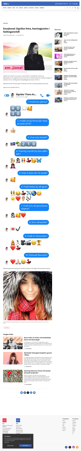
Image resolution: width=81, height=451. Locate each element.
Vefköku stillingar (10, 445)
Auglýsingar (18, 427)
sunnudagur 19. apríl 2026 (62, 3)
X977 (73, 432)
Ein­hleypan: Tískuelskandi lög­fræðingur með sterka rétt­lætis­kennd (70, 77)
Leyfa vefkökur (25, 445)
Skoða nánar (6, 442)
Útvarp (63, 430)
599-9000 (6, 433)
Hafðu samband (19, 428)
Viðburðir (74, 425)
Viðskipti (64, 422)
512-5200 (20, 425)
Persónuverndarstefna (7, 428)
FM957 (73, 430)
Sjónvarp (64, 428)
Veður (73, 427)
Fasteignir (74, 422)
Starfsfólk (18, 433)
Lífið (63, 425)
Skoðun (63, 427)
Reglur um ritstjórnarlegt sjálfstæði (7, 426)
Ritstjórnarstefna (19, 430)
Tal (73, 433)
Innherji (74, 420)
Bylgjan (73, 428)
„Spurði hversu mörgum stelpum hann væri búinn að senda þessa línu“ (70, 91)
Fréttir (63, 420)
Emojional (6, 327)
